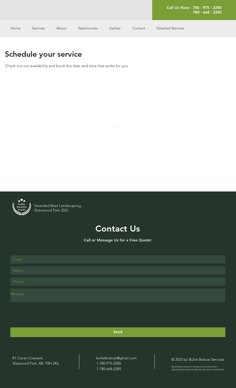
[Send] (117, 332)
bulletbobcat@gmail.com (116, 358)
